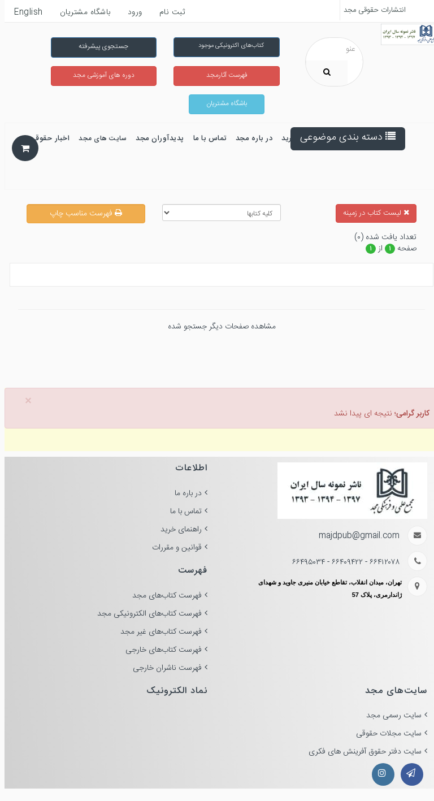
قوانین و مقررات (172, 548)
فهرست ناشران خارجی (162, 668)
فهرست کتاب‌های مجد (162, 596)
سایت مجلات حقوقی (384, 734)
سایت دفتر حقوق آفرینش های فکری (360, 752)
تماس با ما (181, 511)
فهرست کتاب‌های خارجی (159, 650)
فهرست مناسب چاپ (81, 213)
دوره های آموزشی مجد (99, 75)
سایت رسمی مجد (389, 715)
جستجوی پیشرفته (99, 46)
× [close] (23, 402)
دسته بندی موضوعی (343, 137)
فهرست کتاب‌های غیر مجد (156, 632)
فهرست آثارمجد (222, 75)
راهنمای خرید (176, 529)
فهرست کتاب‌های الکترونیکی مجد (145, 614)
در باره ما (183, 493)
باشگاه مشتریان (222, 103)
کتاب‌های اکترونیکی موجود (226, 46)
